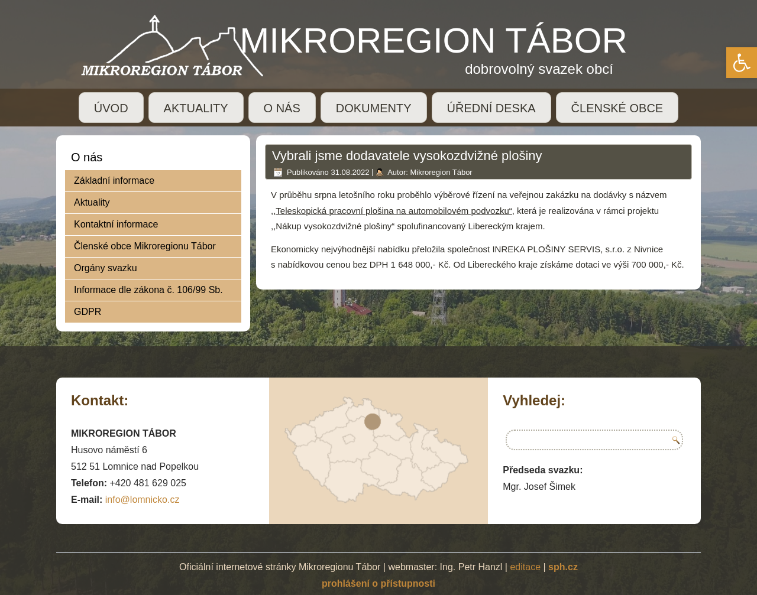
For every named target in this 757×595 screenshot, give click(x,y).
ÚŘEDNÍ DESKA (491, 108)
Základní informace (114, 180)
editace (525, 567)
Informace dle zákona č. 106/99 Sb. (148, 290)
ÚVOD (111, 108)
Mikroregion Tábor (441, 172)
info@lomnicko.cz (142, 500)
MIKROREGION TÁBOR (433, 40)
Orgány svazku (105, 268)
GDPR (87, 312)
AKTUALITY (196, 108)
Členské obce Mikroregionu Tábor (145, 246)
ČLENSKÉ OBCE (617, 108)
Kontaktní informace (116, 224)
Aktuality (91, 202)
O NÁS (282, 108)
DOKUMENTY (374, 108)
